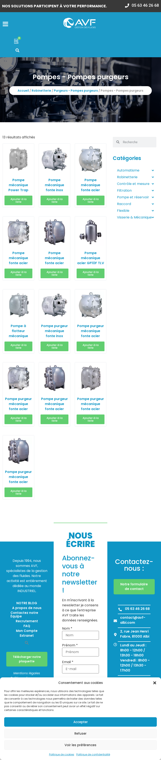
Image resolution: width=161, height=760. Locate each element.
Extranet (27, 637)
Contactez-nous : (134, 566)
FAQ (26, 627)
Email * (67, 663)
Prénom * (70, 646)
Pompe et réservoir (135, 198)
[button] (155, 683)
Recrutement (27, 622)
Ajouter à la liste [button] (18, 201)
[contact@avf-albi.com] (115, 622)
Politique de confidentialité (93, 754)
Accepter (80, 722)
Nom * (67, 629)
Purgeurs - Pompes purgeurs (76, 92)
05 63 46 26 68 (137, 609)
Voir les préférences (80, 745)
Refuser (80, 733)
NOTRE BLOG (26, 604)
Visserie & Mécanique (135, 218)
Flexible (135, 211)
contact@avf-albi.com (132, 621)
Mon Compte (27, 632)
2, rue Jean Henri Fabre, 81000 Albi (134, 635)
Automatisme (135, 171)
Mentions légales (26, 674)
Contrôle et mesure (135, 185)
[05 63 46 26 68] (120, 610)
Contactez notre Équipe (24, 616)
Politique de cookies (61, 754)
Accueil (23, 92)
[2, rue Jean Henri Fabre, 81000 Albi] (115, 635)
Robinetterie (41, 92)
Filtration (135, 191)
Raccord (135, 205)
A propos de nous (27, 609)
